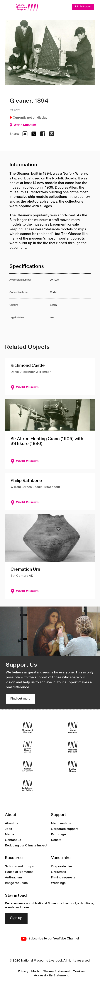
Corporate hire (61, 866)
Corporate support (64, 829)
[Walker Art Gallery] (27, 766)
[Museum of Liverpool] (27, 727)
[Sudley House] (72, 766)
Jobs (8, 829)
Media (9, 834)
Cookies (79, 971)
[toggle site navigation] (8, 7)
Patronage (58, 834)
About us (11, 823)
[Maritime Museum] (72, 747)
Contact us (13, 840)
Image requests (16, 883)
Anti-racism (13, 877)
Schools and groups (19, 866)
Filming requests (63, 877)
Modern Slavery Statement (50, 971)
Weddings (58, 883)
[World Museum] (72, 727)
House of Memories (19, 872)
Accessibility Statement (51, 975)
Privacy (23, 971)
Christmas (58, 872)
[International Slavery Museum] (27, 747)
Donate (56, 840)
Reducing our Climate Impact (26, 845)
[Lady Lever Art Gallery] (27, 785)
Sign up (16, 918)
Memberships (61, 823)
